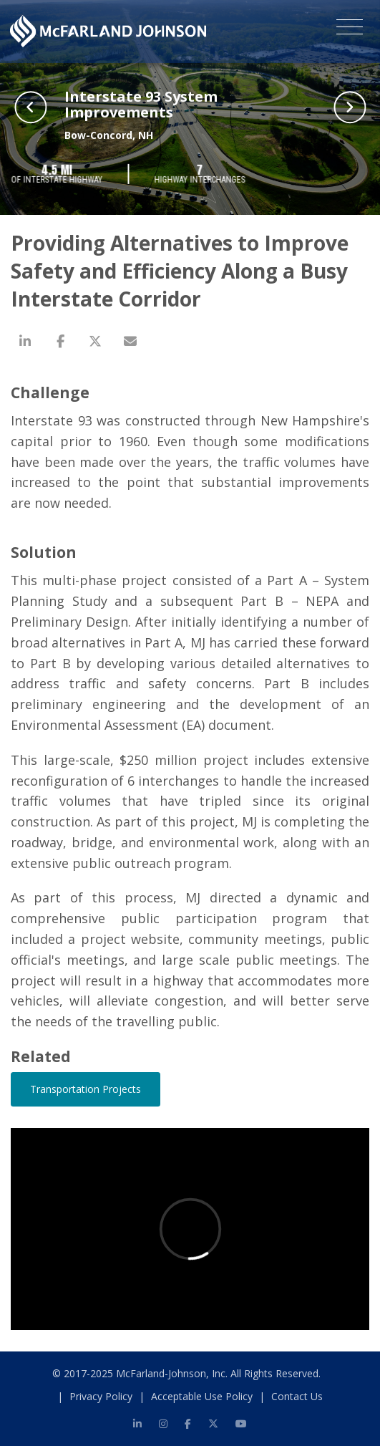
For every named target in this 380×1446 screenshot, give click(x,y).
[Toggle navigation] (349, 29)
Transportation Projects (85, 1089)
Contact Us (297, 1396)
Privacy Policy (100, 1396)
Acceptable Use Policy (202, 1396)
